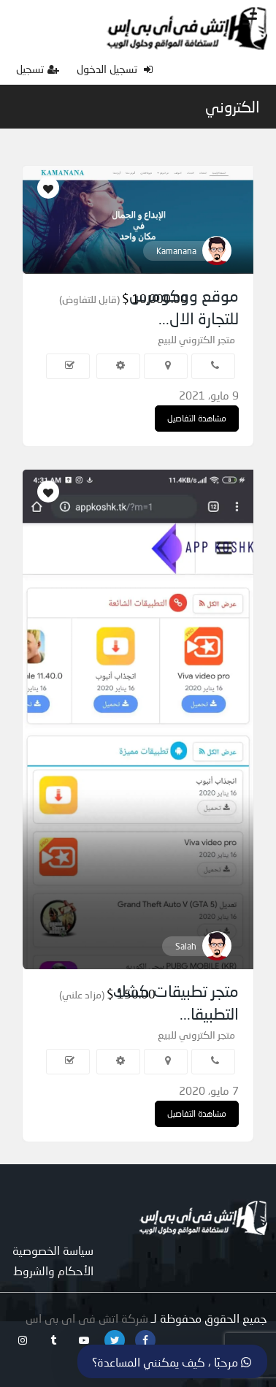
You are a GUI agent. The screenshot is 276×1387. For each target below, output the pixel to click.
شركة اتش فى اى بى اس (87, 1318)
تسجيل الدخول (115, 68)
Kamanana (176, 250)
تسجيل (37, 68)
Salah (185, 946)
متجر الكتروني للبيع (196, 339)
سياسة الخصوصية (52, 1250)
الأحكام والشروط (53, 1270)
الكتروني (232, 106)
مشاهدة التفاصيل (196, 418)
